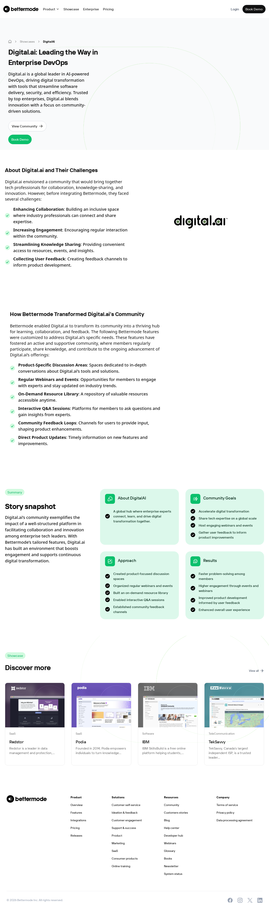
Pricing (108, 9)
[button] (51, 9)
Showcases (27, 41)
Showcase (71, 9)
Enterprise (91, 9)
